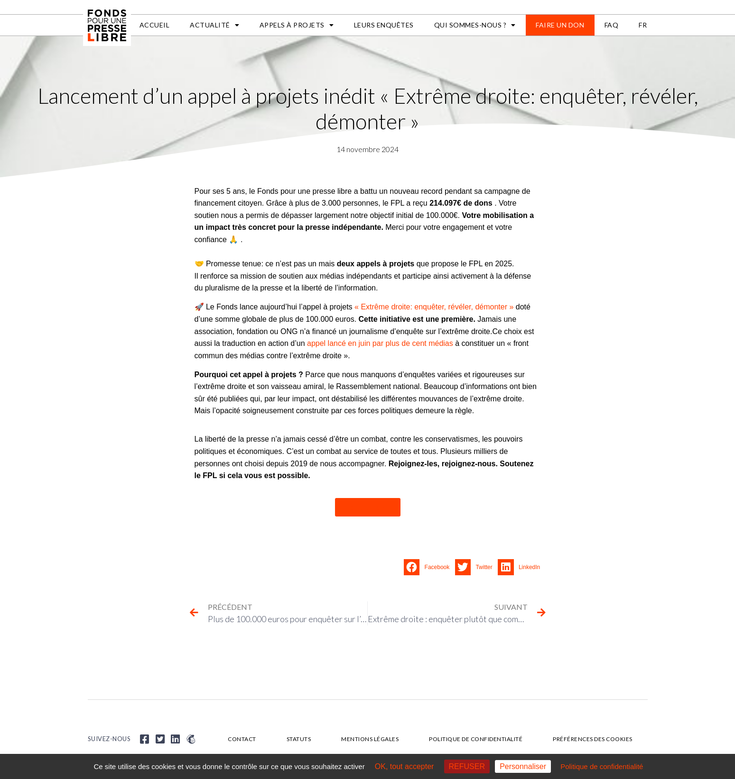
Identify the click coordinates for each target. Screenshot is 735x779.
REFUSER (467, 766)
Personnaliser (523, 766)
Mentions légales (370, 739)
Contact (242, 739)
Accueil (155, 25)
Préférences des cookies (593, 739)
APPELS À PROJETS (297, 25)
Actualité (214, 25)
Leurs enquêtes (384, 25)
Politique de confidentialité (475, 739)
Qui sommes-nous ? (475, 25)
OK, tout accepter (404, 766)
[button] (429, 567)
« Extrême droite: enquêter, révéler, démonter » (433, 307)
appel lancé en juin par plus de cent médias (380, 343)
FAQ (612, 25)
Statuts (299, 739)
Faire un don (560, 25)
